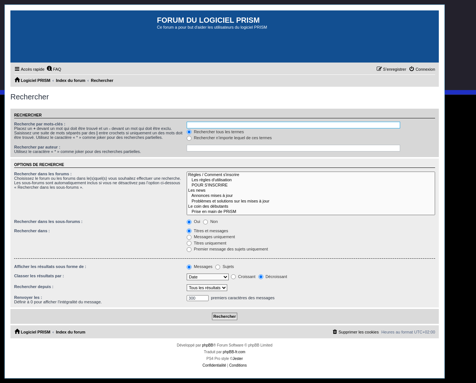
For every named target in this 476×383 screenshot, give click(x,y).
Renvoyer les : (28, 297)
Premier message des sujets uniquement (227, 249)
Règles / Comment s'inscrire (310, 175)
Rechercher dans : (32, 231)
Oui (193, 221)
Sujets (224, 266)
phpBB (207, 345)
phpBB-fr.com (234, 352)
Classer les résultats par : (39, 276)
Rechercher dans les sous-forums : (48, 221)
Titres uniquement (206, 243)
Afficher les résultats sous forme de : (50, 266)
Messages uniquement (211, 236)
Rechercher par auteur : (37, 147)
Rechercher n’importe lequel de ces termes (229, 137)
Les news (310, 190)
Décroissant (272, 276)
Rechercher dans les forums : (43, 174)
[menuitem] (53, 69)
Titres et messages (207, 231)
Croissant (243, 276)
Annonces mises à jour (310, 195)
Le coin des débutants (310, 206)
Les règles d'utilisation (310, 180)
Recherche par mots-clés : (39, 124)
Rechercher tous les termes (215, 132)
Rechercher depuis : (34, 286)
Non (210, 221)
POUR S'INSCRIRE (310, 185)
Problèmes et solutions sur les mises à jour (310, 201)
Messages (199, 266)
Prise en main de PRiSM (310, 211)
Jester (238, 359)
